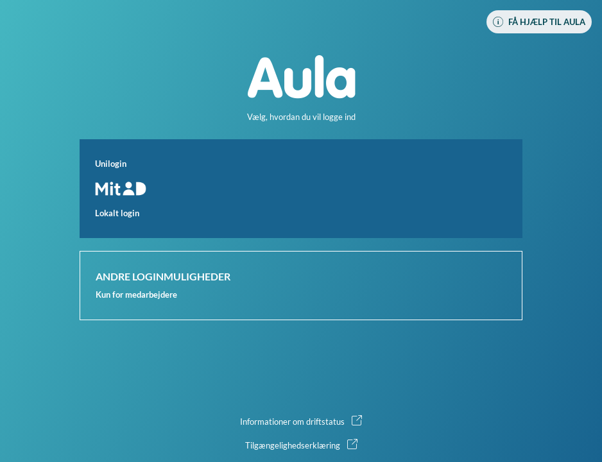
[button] (301, 188)
